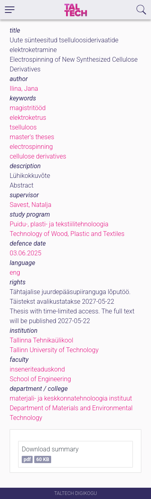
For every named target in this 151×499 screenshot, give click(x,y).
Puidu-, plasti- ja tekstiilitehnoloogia (59, 224)
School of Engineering (40, 379)
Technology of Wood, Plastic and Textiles (67, 234)
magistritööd (28, 108)
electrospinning (31, 146)
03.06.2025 (25, 253)
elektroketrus (28, 117)
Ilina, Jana (24, 88)
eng (15, 272)
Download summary (50, 454)
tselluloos (23, 127)
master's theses (32, 137)
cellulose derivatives (38, 156)
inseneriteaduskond (37, 369)
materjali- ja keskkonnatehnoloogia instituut (71, 398)
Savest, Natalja (31, 205)
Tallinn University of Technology (54, 350)
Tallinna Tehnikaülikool (41, 340)
